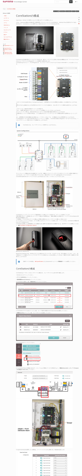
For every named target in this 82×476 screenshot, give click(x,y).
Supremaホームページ (8, 46)
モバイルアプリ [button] (8, 37)
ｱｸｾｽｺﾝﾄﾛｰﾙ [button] (7, 25)
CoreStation (68, 11)
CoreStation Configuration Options (28, 225)
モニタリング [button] (7, 30)
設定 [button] (5, 34)
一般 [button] (5, 15)
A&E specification (39, 261)
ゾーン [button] (6, 27)
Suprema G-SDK (8, 52)
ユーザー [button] (6, 18)
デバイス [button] (6, 20)
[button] (76, 1)
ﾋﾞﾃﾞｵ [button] (5, 32)
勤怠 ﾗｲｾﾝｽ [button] (6, 39)
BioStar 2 (62, 11)
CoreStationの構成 (11, 9)
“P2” (73, 11)
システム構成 (56, 11)
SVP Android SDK (8, 53)
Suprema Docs (7, 48)
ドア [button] (5, 22)
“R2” (77, 11)
